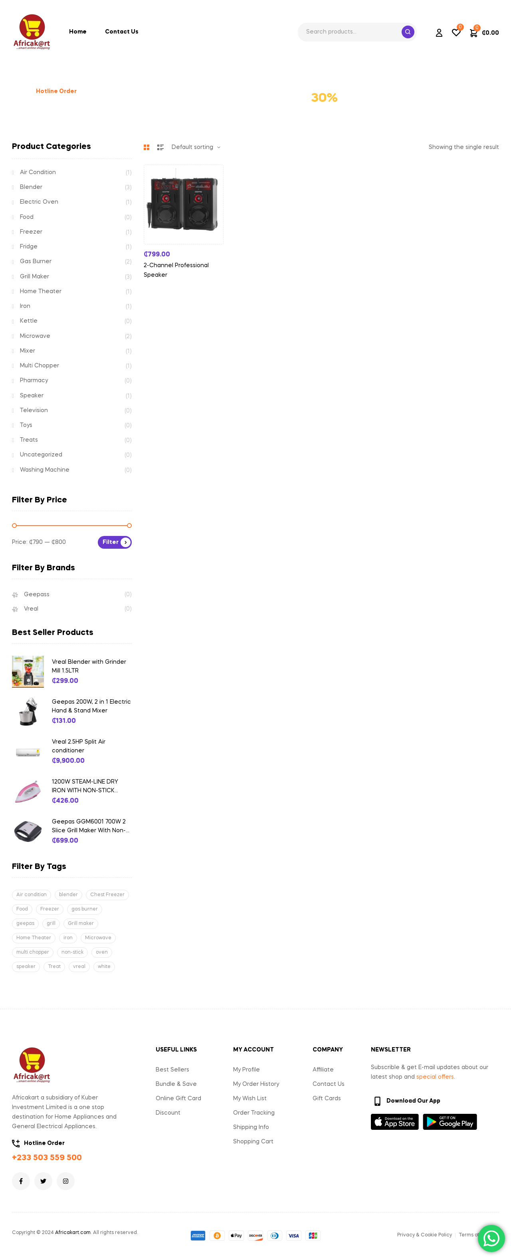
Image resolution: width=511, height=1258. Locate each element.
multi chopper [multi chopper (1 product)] (32, 952)
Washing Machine (44, 470)
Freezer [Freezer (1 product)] (49, 909)
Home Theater (40, 291)
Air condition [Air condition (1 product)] (31, 895)
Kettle (29, 321)
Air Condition (38, 172)
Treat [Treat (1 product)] (54, 966)
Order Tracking (254, 1113)
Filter (111, 542)
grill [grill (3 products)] (51, 923)
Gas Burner (35, 261)
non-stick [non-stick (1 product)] (72, 952)
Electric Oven (39, 202)
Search (408, 32)
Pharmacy (34, 380)
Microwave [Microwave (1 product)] (98, 938)
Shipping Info (251, 1127)
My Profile (246, 1070)
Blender (31, 187)
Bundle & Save (176, 1084)
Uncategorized (41, 455)
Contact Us (329, 1084)
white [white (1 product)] (104, 966)
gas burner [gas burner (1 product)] (84, 909)
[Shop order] (196, 147)
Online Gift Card (178, 1098)
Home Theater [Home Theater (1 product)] (33, 938)
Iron (25, 306)
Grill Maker (34, 277)
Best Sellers (172, 1070)
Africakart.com (73, 1232)
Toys (26, 425)
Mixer (27, 351)
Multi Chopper (39, 366)
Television (34, 410)
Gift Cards (327, 1098)
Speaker (32, 396)
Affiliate (323, 1070)
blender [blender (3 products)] (68, 895)
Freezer (31, 232)
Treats (29, 440)
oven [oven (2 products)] (102, 952)
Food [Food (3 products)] (22, 909)
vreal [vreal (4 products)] (79, 966)
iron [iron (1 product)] (68, 938)
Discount (168, 1113)
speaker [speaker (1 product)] (26, 966)
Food (27, 217)
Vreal (31, 609)
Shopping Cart (253, 1142)
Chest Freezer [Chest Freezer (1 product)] (107, 895)
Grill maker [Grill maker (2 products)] (81, 923)
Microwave (35, 336)
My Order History (256, 1084)
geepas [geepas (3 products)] (25, 923)
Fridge (29, 247)
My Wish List (250, 1098)
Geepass (37, 594)
